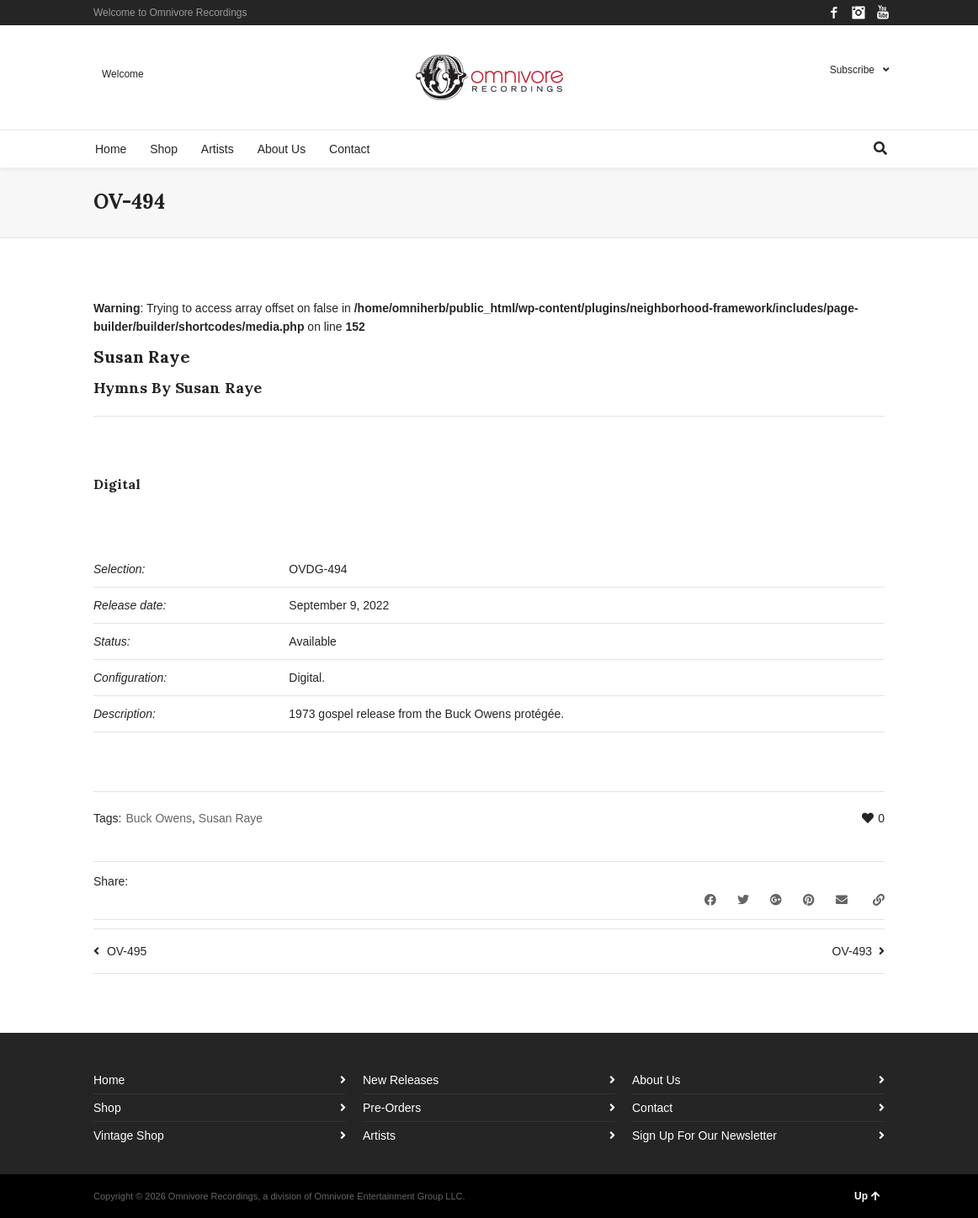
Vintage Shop (128, 1135)
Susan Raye (231, 818)
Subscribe (852, 70)
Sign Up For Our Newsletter (704, 1135)
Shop (107, 1107)
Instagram (858, 13)
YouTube (883, 13)
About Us (656, 1080)
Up (867, 1196)
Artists (379, 1135)
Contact (652, 1107)
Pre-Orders (392, 1107)
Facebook (834, 13)
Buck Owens (158, 818)
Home (109, 1080)
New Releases (401, 1080)
